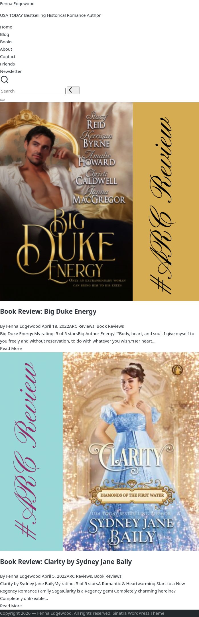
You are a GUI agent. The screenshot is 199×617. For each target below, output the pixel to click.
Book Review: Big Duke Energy (48, 311)
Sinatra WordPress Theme (139, 613)
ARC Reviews (81, 326)
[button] (73, 90)
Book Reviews (110, 326)
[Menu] (2, 100)
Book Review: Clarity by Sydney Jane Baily (66, 561)
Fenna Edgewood (17, 3)
